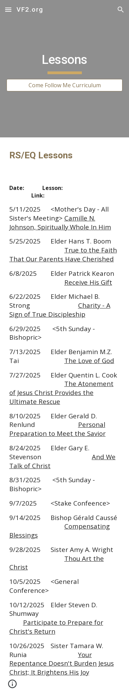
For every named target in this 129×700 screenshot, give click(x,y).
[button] (8, 9)
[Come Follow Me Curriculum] (64, 85)
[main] (65, 62)
